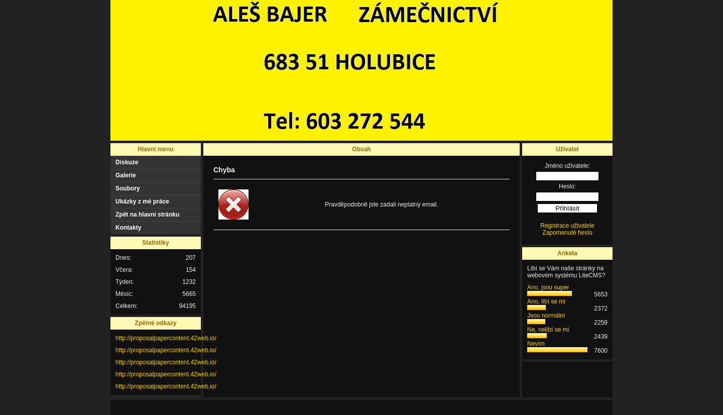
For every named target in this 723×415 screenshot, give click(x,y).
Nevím (536, 343)
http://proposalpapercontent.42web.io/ (165, 338)
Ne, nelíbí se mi (548, 329)
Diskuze (126, 162)
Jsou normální (546, 315)
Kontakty (128, 227)
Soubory (127, 188)
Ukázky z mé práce (142, 201)
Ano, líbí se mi (546, 301)
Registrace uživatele (567, 225)
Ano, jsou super (548, 287)
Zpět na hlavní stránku (147, 214)
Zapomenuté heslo (567, 232)
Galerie (125, 175)
